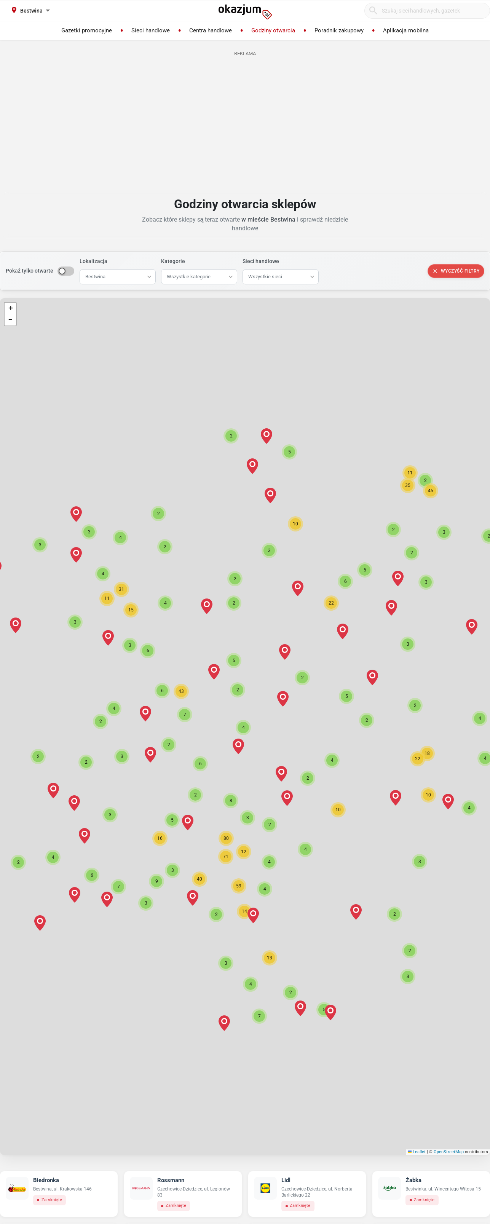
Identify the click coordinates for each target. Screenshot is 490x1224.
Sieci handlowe (261, 261)
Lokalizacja (93, 261)
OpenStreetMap (449, 1151)
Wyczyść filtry (456, 271)
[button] (243, 727)
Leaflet (417, 1151)
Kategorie (173, 261)
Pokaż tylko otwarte (29, 271)
